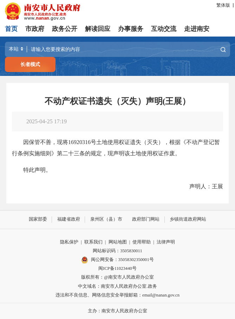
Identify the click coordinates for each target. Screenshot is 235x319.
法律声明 (166, 242)
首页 (11, 28)
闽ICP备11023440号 (117, 268)
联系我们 (93, 242)
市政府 (34, 28)
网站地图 (118, 242)
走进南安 (196, 28)
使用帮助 (141, 242)
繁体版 (223, 5)
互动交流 (163, 28)
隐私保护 (69, 242)
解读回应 (97, 28)
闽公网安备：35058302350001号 (117, 259)
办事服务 (130, 28)
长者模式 (30, 64)
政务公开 (64, 28)
